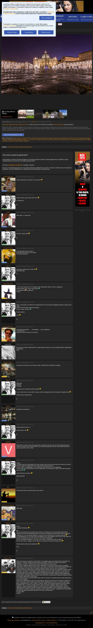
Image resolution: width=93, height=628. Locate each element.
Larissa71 (32, 139)
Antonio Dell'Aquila (42, 138)
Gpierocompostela (13, 139)
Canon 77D (5, 124)
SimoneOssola (19, 141)
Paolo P (84, 139)
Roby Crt (34, 121)
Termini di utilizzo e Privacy (38, 620)
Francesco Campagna (78, 138)
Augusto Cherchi (52, 138)
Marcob (63, 139)
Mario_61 (68, 139)
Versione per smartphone (13, 620)
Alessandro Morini (26, 138)
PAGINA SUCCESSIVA (25, 147)
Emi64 (70, 138)
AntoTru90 (34, 138)
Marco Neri (58, 139)
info (82, 211)
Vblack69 (26, 141)
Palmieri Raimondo (77, 139)
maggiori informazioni (10, 9)
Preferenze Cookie (9, 25)
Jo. (28, 139)
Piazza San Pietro (58, 124)
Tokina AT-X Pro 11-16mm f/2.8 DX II (19, 124)
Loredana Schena (40, 139)
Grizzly (20, 139)
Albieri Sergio (16, 138)
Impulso (25, 139)
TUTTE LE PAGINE (12, 147)
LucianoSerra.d (50, 139)
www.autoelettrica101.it (52, 622)
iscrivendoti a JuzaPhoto (15, 165)
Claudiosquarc (64, 138)
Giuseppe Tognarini (8, 362)
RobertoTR (11, 141)
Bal (59, 138)
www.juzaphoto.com (40, 622)
